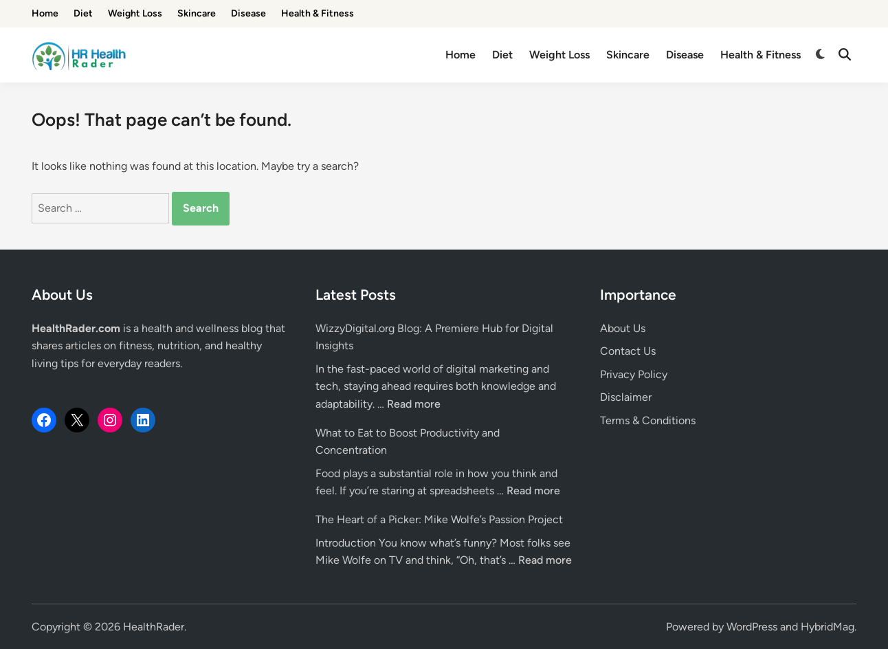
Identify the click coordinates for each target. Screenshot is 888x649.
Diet (83, 13)
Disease (248, 13)
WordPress (751, 626)
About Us (622, 328)
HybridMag (827, 626)
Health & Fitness (317, 13)
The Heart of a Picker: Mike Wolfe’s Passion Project (439, 519)
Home (45, 13)
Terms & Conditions (648, 420)
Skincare (196, 13)
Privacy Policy (633, 374)
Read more (414, 403)
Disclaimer (626, 397)
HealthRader (153, 626)
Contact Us (628, 351)
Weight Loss (135, 13)
